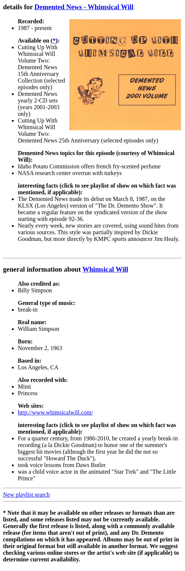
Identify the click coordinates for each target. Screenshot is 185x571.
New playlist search (26, 494)
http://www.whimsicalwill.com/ (55, 412)
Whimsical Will (105, 269)
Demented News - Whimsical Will (83, 7)
